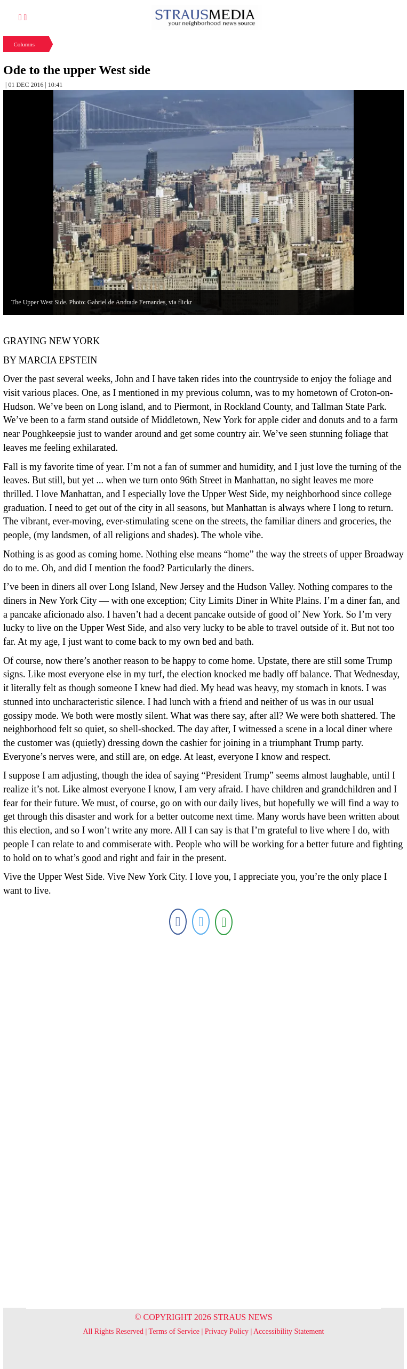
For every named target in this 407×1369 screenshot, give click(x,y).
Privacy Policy (227, 1331)
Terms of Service (174, 1331)
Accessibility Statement (288, 1331)
